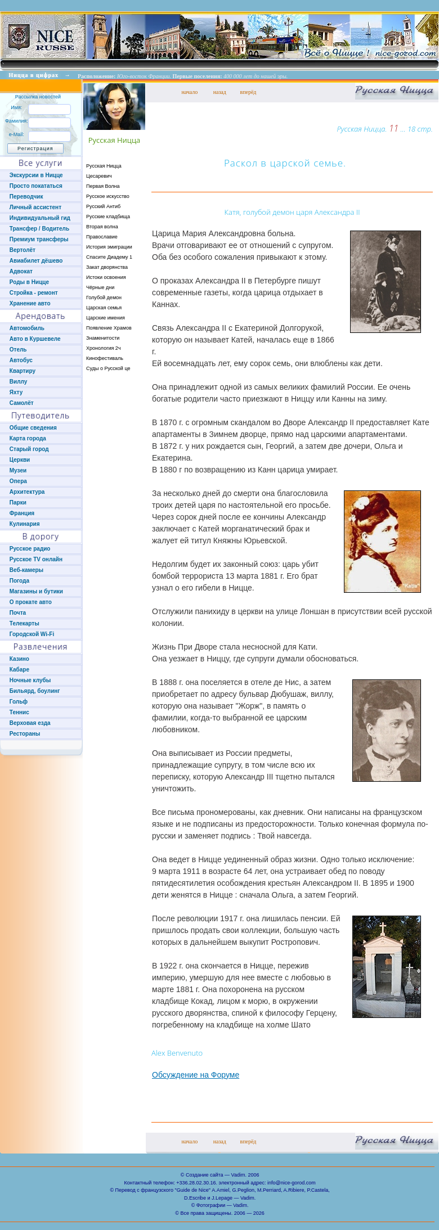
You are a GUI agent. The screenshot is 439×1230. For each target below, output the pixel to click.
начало (189, 92)
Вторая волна (102, 226)
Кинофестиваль (104, 358)
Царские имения (105, 318)
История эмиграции (109, 247)
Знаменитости (102, 338)
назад (219, 92)
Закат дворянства (107, 267)
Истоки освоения (106, 277)
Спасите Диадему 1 (109, 257)
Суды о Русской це (108, 368)
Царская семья (104, 307)
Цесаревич (99, 176)
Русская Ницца (104, 166)
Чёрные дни (100, 287)
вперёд (248, 92)
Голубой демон (104, 297)
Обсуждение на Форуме (195, 1074)
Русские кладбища (108, 216)
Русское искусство (107, 196)
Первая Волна (103, 186)
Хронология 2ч (103, 348)
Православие (102, 237)
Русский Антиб (103, 206)
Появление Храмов (109, 328)
